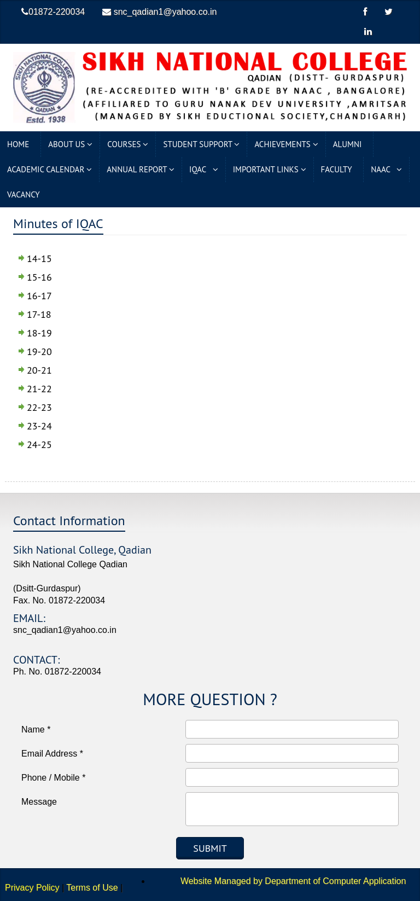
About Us (70, 144)
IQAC (203, 169)
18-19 (39, 333)
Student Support (201, 144)
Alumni (349, 144)
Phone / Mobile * (53, 777)
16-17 (39, 295)
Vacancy (25, 194)
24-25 (39, 444)
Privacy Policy (32, 887)
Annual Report (140, 169)
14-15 (39, 258)
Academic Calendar (49, 169)
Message (39, 801)
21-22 (39, 388)
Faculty (339, 169)
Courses (127, 144)
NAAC (386, 169)
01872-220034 (53, 11)
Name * (35, 729)
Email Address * (52, 753)
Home (20, 144)
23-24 (39, 426)
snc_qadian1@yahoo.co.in (159, 11)
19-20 (39, 351)
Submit (209, 848)
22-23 (39, 407)
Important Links (269, 169)
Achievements (286, 144)
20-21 (39, 370)
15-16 (39, 277)
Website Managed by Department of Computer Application (280, 881)
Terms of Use (92, 887)
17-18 (39, 314)
